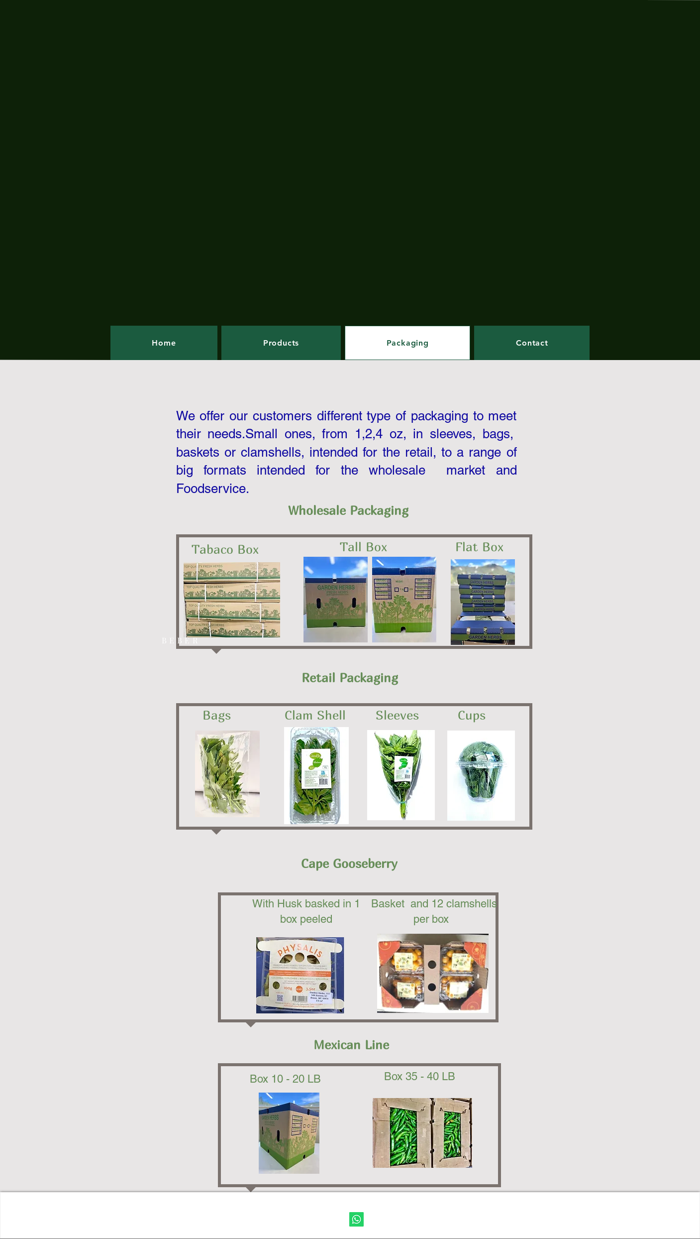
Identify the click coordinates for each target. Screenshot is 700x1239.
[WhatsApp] (356, 1219)
